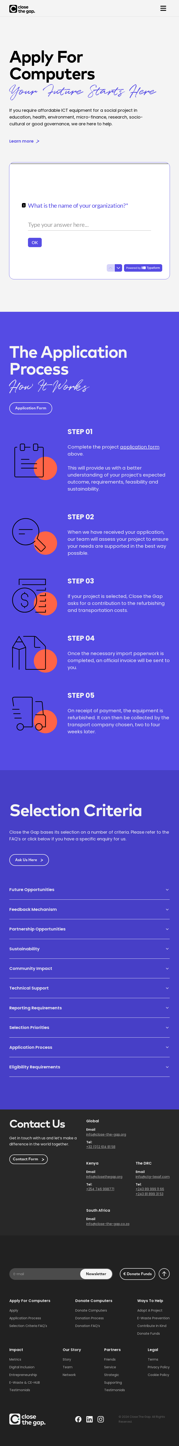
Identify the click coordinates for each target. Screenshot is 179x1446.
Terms (153, 1359)
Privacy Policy (159, 1367)
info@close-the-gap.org (106, 1134)
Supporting (113, 1382)
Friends (110, 1359)
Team (67, 1367)
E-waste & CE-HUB (24, 1382)
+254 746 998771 (100, 1189)
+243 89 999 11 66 (150, 1189)
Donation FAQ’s (87, 1325)
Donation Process (89, 1318)
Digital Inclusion (21, 1367)
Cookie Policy (158, 1374)
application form (139, 447)
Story (67, 1359)
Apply (13, 1310)
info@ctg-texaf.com (153, 1176)
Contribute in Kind (151, 1325)
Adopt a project (149, 1310)
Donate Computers (91, 1310)
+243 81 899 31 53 (149, 1194)
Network (69, 1374)
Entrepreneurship (23, 1374)
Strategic (111, 1374)
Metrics (15, 1359)
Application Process (25, 1318)
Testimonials (19, 1390)
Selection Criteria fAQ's (28, 1325)
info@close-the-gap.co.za (107, 1223)
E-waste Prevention (153, 1318)
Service (110, 1367)
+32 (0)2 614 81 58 (100, 1146)
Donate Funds (148, 1333)
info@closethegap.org (104, 1176)
